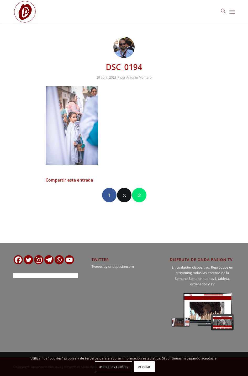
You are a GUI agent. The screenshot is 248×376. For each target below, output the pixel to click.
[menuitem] (220, 12)
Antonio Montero (138, 77)
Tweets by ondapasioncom (113, 266)
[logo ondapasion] (25, 12)
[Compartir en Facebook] (109, 195)
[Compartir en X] (124, 195)
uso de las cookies (113, 366)
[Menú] (232, 12)
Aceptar (144, 366)
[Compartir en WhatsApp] (139, 195)
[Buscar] (220, 12)
